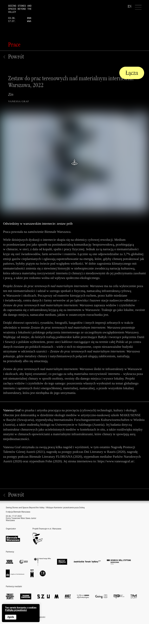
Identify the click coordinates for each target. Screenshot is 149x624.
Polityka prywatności (16, 610)
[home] (15, 11)
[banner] (21, 613)
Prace (14, 44)
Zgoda (10, 617)
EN (130, 6)
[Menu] (138, 7)
